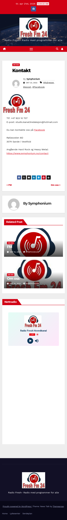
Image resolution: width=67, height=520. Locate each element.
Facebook (39, 130)
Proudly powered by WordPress (17, 506)
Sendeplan (27, 513)
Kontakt (21, 70)
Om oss (55, 185)
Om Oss (16, 64)
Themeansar (58, 506)
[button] (57, 49)
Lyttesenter (15, 513)
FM (9, 185)
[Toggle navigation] (31, 49)
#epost (27, 87)
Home (5, 513)
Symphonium (33, 79)
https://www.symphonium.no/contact (27, 153)
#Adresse (48, 82)
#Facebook (38, 87)
